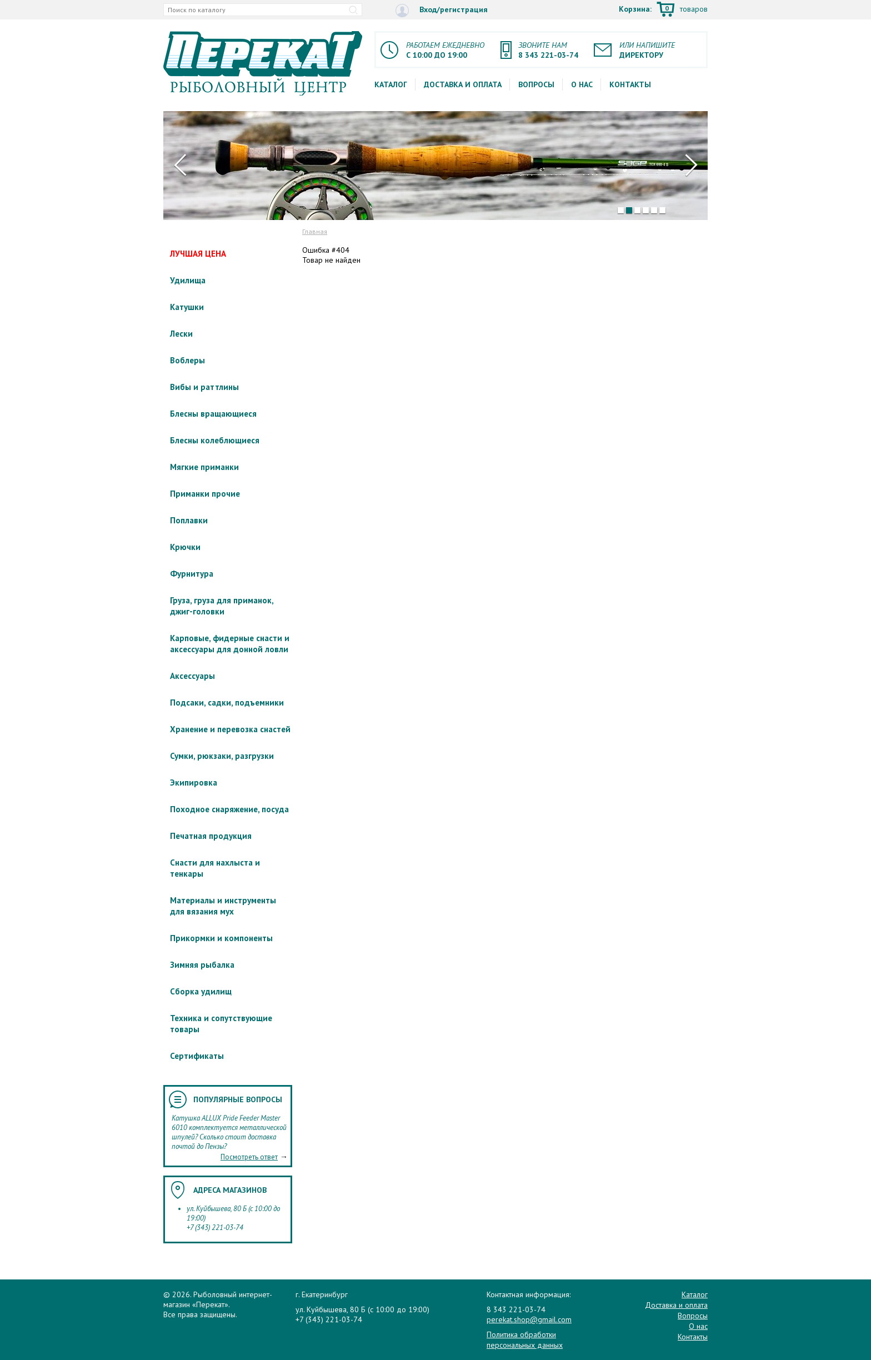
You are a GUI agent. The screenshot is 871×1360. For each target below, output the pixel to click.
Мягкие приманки (204, 467)
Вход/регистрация (442, 10)
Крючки (185, 547)
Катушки (187, 307)
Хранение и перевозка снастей (230, 729)
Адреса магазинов (230, 1190)
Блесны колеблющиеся (214, 440)
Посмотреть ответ (249, 1157)
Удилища (188, 280)
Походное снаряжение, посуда (229, 809)
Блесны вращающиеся (213, 413)
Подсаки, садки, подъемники (227, 702)
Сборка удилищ (201, 991)
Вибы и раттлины (204, 387)
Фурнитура (191, 573)
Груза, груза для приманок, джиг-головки (221, 606)
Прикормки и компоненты (221, 938)
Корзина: (663, 10)
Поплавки (189, 520)
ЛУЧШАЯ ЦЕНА (198, 253)
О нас (582, 84)
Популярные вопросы (237, 1099)
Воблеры (187, 360)
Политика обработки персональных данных (525, 1339)
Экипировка (193, 782)
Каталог (390, 84)
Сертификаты (197, 1056)
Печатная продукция (211, 836)
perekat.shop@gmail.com (529, 1319)
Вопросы (536, 84)
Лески (181, 333)
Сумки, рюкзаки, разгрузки (222, 756)
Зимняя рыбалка (202, 964)
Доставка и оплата (463, 84)
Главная (314, 231)
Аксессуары (192, 676)
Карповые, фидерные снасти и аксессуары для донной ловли (229, 643)
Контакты (630, 84)
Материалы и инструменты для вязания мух (223, 906)
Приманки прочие (205, 493)
